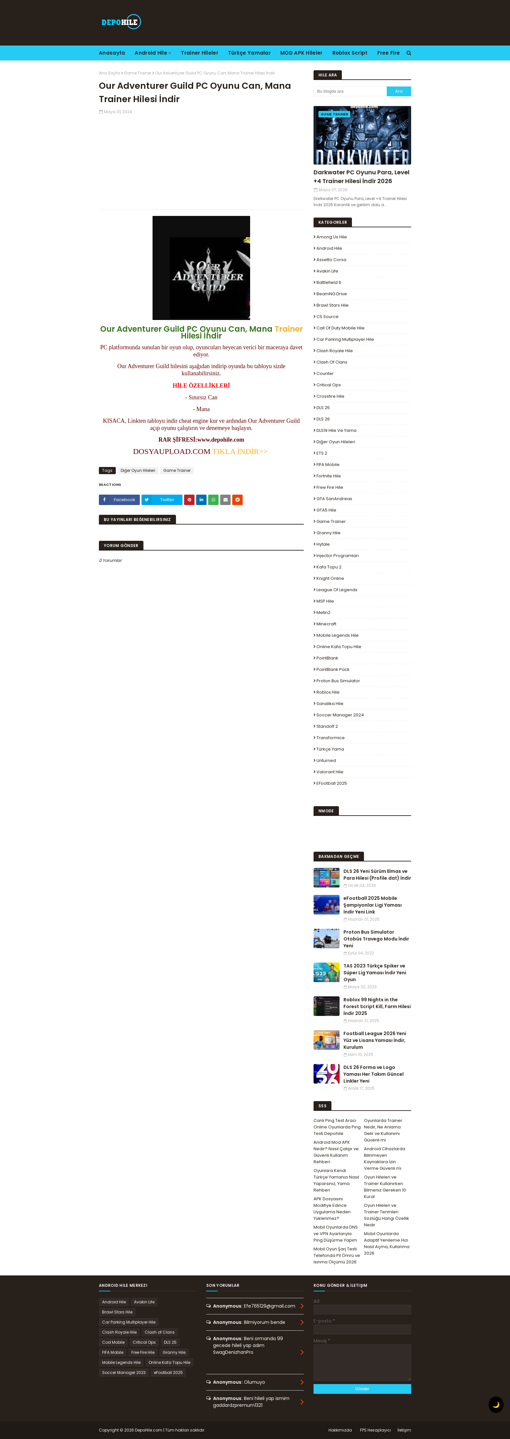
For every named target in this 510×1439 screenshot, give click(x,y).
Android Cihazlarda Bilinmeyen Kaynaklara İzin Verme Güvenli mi (384, 1158)
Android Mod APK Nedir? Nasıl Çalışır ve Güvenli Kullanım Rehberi (336, 1152)
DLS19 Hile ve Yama (336, 430)
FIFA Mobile (328, 464)
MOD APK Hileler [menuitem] (301, 52)
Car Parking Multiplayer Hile (345, 339)
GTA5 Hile (326, 510)
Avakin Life (327, 271)
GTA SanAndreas (334, 499)
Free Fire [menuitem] (388, 52)
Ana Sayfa (109, 73)
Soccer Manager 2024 (340, 715)
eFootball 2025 (331, 783)
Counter (325, 373)
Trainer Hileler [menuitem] (199, 52)
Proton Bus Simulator (338, 681)
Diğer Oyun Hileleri (138, 470)
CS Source (327, 316)
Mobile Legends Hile (337, 635)
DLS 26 (323, 419)
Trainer (289, 329)
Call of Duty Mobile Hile (340, 328)
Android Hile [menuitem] (151, 52)
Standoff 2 (327, 726)
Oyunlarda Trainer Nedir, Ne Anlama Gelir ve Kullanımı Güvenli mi (383, 1130)
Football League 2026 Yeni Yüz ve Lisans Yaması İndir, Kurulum (374, 1040)
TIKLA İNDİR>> (241, 451)
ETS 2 (321, 453)
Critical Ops (328, 385)
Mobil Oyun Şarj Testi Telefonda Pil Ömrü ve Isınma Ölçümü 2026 (337, 1255)
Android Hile (329, 248)
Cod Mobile (113, 1342)
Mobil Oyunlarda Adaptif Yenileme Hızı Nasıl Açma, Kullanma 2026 (386, 1243)
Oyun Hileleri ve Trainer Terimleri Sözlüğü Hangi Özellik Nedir (386, 1215)
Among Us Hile (331, 237)
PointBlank (327, 658)
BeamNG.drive (331, 294)
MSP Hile (325, 601)
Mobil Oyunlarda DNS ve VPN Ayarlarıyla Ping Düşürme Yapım (336, 1233)
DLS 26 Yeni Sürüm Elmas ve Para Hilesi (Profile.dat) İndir (377, 874)
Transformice (330, 738)
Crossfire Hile (330, 396)
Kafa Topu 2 (329, 567)
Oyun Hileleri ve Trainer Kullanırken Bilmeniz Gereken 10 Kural (385, 1187)
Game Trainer (137, 73)
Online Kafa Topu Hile (338, 647)
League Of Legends (336, 590)
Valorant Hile (329, 772)
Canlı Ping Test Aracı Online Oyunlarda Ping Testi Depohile (337, 1127)
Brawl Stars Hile (332, 305)
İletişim (404, 1430)
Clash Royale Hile (334, 351)
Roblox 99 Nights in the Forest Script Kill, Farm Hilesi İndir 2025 (377, 1006)
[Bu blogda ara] (350, 91)
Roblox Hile (328, 692)
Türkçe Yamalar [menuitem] (249, 52)
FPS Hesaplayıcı (375, 1430)
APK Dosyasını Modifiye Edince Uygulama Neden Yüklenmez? (332, 1208)
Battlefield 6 (328, 282)
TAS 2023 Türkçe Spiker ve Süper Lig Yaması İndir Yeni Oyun (374, 973)
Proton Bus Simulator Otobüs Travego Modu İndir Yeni (376, 939)
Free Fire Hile (329, 487)
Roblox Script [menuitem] (350, 52)
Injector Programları (337, 556)
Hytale (323, 544)
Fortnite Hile (328, 476)
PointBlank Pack (333, 669)
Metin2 (323, 612)
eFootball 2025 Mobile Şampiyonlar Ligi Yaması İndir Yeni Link (372, 905)
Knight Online (330, 578)
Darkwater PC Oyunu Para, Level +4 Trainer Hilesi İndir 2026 (361, 176)
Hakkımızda (340, 1430)
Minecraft (326, 624)
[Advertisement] (201, 160)
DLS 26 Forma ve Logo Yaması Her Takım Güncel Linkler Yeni (373, 1074)
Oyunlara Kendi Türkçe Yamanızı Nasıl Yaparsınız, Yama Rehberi (336, 1180)
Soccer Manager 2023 (124, 1372)
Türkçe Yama (330, 749)
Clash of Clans (331, 362)
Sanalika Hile (329, 703)
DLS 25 (323, 408)
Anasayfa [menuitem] (112, 52)
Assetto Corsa (331, 260)
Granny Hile (328, 533)
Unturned (326, 760)
